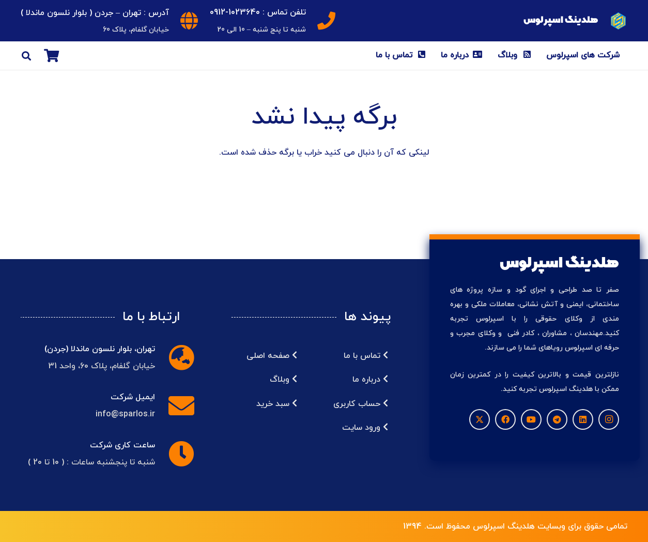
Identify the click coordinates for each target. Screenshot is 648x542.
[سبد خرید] (51, 55)
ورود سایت (365, 427)
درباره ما (370, 379)
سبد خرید (276, 404)
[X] (479, 419)
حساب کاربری (360, 404)
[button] (26, 56)
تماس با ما (366, 356)
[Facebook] (505, 419)
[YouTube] (531, 419)
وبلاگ (283, 379)
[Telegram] (557, 419)
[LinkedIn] (583, 419)
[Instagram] (608, 419)
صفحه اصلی (271, 356)
